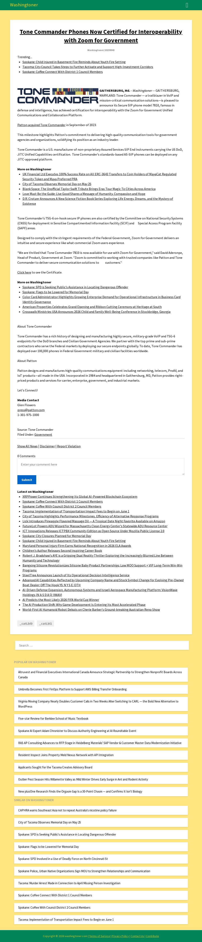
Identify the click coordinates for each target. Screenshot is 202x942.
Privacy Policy (120, 936)
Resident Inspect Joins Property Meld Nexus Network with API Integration (66, 755)
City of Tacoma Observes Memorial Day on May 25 (57, 184)
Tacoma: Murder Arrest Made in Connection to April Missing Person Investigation (69, 883)
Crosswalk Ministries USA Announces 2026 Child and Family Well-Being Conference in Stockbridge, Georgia (96, 312)
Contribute (152, 936)
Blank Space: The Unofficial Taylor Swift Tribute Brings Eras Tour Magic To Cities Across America (89, 189)
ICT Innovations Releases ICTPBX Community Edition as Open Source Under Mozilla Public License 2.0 (93, 531)
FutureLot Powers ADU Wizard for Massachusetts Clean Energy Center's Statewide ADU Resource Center (95, 526)
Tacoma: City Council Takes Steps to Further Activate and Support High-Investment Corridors (88, 67)
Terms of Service (99, 936)
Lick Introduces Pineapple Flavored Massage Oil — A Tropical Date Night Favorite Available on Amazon (94, 521)
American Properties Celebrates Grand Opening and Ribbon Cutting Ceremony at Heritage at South (92, 307)
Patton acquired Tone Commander (41, 125)
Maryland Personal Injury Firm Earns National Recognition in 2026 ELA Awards (77, 546)
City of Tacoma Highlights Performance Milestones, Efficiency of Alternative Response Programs (91, 516)
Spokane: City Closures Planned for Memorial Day (57, 536)
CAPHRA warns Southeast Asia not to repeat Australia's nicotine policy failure (67, 810)
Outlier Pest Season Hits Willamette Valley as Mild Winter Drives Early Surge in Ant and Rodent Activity (83, 779)
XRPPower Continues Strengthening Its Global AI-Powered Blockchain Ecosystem (80, 496)
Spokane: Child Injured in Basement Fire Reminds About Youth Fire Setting (74, 62)
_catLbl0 (25, 623)
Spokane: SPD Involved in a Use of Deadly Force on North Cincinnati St (63, 859)
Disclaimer (47, 446)
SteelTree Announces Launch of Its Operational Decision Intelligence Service (76, 575)
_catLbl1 (45, 623)
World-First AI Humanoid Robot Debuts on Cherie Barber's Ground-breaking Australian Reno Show (91, 609)
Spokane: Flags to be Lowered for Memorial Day (56, 292)
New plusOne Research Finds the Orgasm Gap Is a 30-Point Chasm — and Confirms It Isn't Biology (80, 791)
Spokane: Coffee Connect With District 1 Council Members (63, 72)
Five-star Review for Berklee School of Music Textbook (53, 718)
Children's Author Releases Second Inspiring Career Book (62, 550)
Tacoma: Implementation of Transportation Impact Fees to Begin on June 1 (76, 511)
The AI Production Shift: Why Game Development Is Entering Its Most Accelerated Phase (84, 605)
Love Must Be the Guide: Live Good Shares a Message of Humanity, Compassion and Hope (84, 194)
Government (43, 434)
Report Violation (69, 446)
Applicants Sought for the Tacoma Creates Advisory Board (55, 767)
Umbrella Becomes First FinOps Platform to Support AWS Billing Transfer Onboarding (72, 689)
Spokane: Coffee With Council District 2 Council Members (62, 506)
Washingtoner (24, 5)
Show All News (27, 446)
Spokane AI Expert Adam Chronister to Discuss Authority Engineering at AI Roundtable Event (77, 731)
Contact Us (137, 936)
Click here (24, 272)
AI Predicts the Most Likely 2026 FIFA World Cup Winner (61, 600)
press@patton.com (31, 410)
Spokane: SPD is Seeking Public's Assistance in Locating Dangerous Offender (75, 287)
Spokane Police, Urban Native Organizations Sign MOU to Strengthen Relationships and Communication (84, 871)
